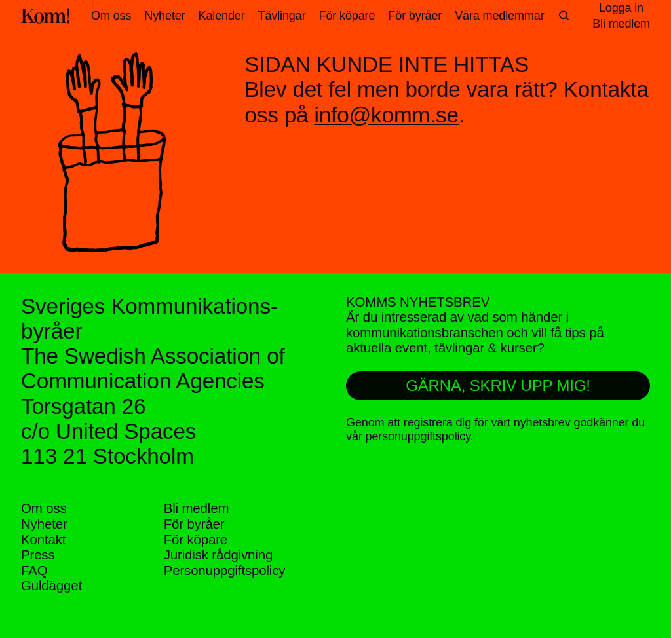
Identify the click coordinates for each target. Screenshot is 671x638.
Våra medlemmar (499, 15)
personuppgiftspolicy (418, 436)
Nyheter (164, 15)
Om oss (111, 15)
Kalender (222, 15)
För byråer (415, 15)
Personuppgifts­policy (225, 570)
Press (38, 554)
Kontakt (43, 539)
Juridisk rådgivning (218, 554)
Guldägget (51, 585)
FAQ (34, 570)
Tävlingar (282, 15)
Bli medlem (196, 508)
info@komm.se (386, 115)
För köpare (347, 15)
